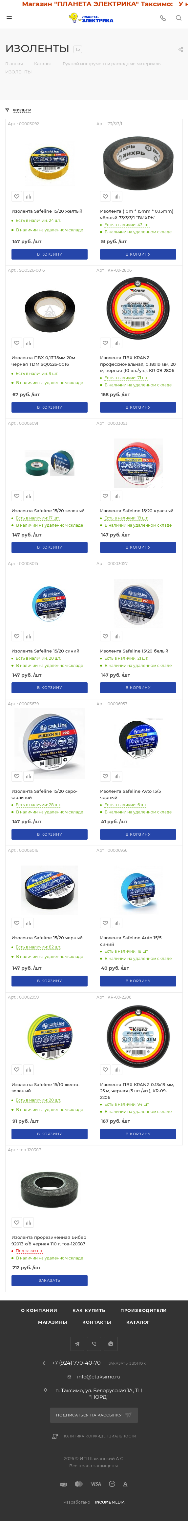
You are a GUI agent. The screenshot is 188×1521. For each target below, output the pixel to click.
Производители (143, 1310)
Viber (94, 1344)
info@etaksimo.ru (98, 1377)
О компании (39, 1310)
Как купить (89, 1310)
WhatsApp (111, 1344)
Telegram (77, 1344)
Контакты (96, 1322)
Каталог (138, 1322)
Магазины (52, 1322)
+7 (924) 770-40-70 (76, 1363)
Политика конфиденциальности (99, 1436)
